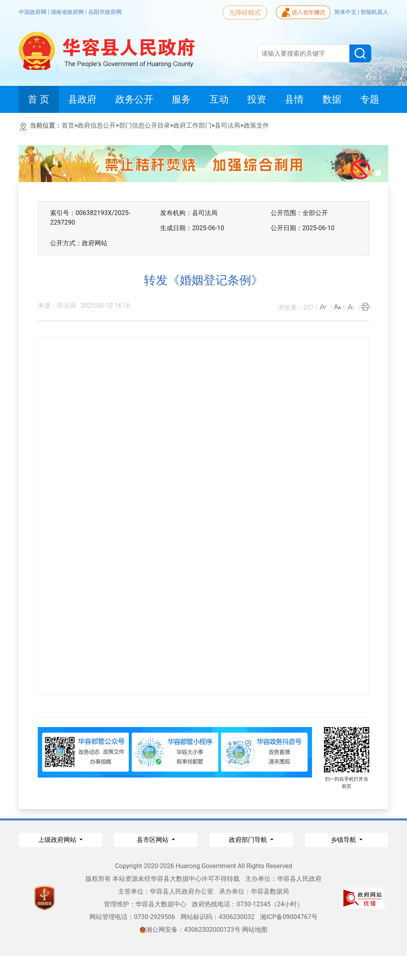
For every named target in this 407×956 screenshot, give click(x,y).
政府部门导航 (249, 840)
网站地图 (254, 929)
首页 (68, 125)
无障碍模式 (245, 12)
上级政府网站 (58, 840)
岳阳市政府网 (105, 12)
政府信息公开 (97, 125)
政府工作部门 (192, 125)
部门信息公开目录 (144, 125)
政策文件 (256, 125)
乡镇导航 (344, 840)
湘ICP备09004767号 (289, 917)
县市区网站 (153, 840)
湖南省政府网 (67, 12)
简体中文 (346, 12)
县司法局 (227, 125)
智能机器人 (374, 12)
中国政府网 (33, 12)
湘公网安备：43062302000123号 (190, 929)
